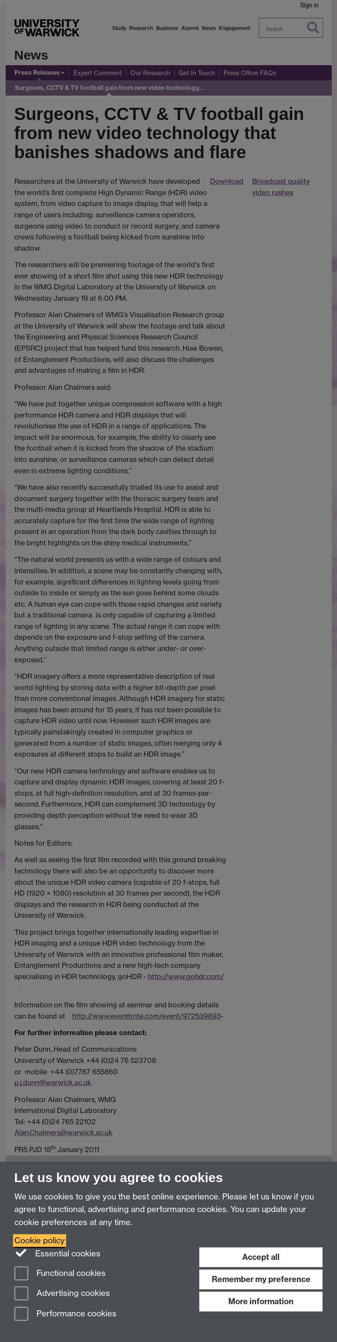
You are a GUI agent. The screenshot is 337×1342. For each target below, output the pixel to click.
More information (261, 1301)
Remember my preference (261, 1279)
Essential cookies (57, 1253)
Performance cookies (65, 1314)
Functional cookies (60, 1274)
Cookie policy (39, 1241)
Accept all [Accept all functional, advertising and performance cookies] (261, 1257)
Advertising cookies (62, 1294)
